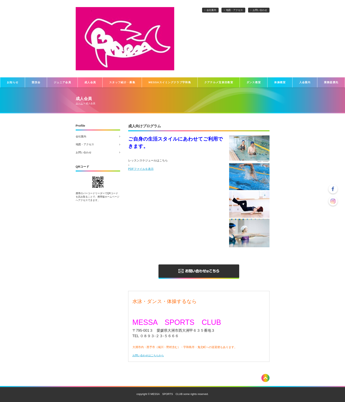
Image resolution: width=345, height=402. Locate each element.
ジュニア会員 (62, 82)
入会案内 (305, 82)
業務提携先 (331, 82)
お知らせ (12, 82)
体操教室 (280, 82)
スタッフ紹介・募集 (122, 82)
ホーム (79, 103)
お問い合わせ (260, 10)
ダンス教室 (253, 82)
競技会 (36, 82)
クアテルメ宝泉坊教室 (218, 82)
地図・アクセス (234, 10)
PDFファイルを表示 (141, 168)
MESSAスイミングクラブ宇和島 (170, 82)
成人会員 (90, 82)
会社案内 (211, 10)
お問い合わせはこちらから (148, 355)
